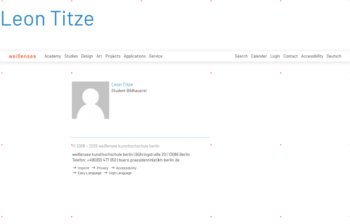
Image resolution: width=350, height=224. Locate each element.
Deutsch (334, 56)
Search (241, 56)
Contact (290, 56)
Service (155, 56)
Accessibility (312, 56)
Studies (71, 56)
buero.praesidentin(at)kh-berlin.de (149, 159)
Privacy (100, 168)
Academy (52, 56)
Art (99, 56)
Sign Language (117, 172)
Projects (112, 56)
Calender (259, 56)
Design (87, 56)
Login (275, 56)
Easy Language (86, 172)
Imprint (80, 168)
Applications (135, 56)
